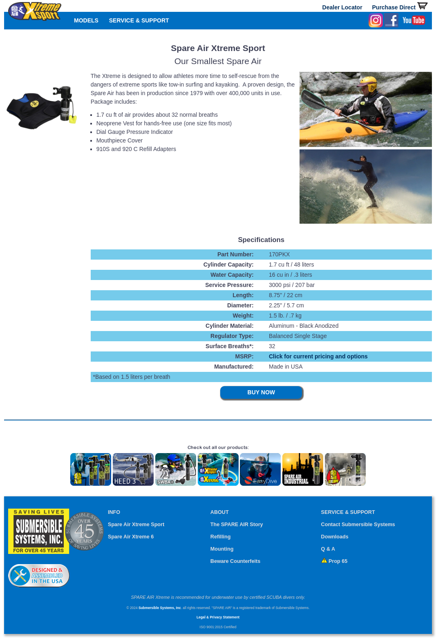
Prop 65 (334, 561)
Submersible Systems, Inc (160, 608)
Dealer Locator (342, 7)
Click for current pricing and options (318, 356)
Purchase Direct (400, 7)
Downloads (335, 537)
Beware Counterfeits (235, 561)
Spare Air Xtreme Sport (136, 524)
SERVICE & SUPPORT (139, 20)
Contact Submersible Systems (358, 524)
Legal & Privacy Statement (218, 617)
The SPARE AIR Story (236, 524)
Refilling (220, 537)
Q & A (328, 549)
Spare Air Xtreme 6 (131, 537)
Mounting (222, 549)
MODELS (86, 20)
